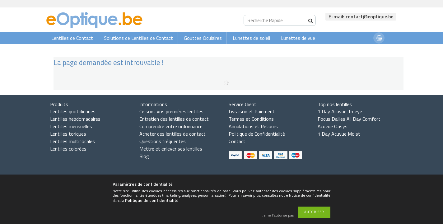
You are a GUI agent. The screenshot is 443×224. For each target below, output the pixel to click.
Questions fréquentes (162, 141)
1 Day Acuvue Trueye (340, 111)
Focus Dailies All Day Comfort (349, 119)
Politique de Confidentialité (257, 134)
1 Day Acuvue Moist (339, 134)
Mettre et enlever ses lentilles (170, 148)
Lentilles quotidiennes (73, 111)
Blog (144, 156)
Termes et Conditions (251, 119)
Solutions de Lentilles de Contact (138, 38)
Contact (237, 141)
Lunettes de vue (298, 38)
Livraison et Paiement (252, 111)
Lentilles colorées (68, 148)
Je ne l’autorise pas (278, 215)
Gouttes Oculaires (203, 38)
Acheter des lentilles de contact (172, 134)
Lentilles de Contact (72, 38)
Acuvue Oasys (332, 126)
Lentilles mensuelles (71, 126)
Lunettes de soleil (251, 38)
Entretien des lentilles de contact (174, 119)
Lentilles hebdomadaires (75, 119)
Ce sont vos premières (171, 111)
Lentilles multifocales (72, 141)
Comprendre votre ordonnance (171, 126)
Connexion (356, 50)
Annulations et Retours (253, 126)
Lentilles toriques (68, 134)
